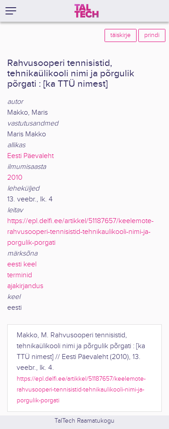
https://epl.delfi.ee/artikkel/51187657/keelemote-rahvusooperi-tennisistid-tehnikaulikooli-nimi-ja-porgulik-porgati (80, 232)
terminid (19, 275)
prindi (152, 35)
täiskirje (120, 35)
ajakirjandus (25, 286)
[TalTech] (86, 11)
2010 (15, 177)
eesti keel (22, 264)
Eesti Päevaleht (30, 156)
